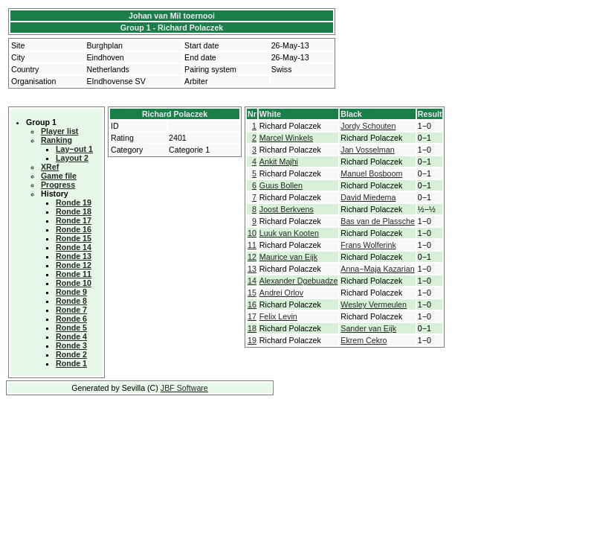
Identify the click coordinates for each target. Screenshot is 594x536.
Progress (58, 184)
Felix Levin (278, 316)
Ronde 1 (71, 363)
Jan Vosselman (367, 149)
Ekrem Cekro (363, 340)
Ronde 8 (71, 300)
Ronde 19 (73, 202)
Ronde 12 (73, 265)
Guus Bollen (281, 185)
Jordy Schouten (368, 125)
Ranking (56, 139)
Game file (59, 175)
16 (252, 304)
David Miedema (368, 197)
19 (252, 340)
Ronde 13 (73, 256)
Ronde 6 (71, 318)
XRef (50, 166)
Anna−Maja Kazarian (377, 268)
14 (252, 280)
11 (252, 244)
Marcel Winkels (286, 137)
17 (252, 316)
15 (252, 292)
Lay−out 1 (74, 148)
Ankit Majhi (278, 161)
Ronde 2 (71, 354)
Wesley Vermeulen (373, 304)
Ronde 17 (73, 220)
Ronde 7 (71, 309)
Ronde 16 (73, 229)
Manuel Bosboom (371, 173)
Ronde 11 (73, 273)
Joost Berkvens (286, 209)
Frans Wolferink (368, 244)
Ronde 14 (73, 247)
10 (252, 233)
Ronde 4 (71, 336)
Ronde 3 (71, 345)
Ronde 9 (71, 291)
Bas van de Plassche (377, 221)
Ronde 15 (73, 238)
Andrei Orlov (281, 292)
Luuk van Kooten (289, 233)
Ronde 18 (73, 211)
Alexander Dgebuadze (298, 280)
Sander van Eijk (368, 328)
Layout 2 (72, 157)
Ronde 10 (73, 282)
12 (252, 256)
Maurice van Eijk (288, 256)
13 (252, 268)
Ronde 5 (71, 327)
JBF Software (184, 387)
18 (252, 328)
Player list (59, 131)
